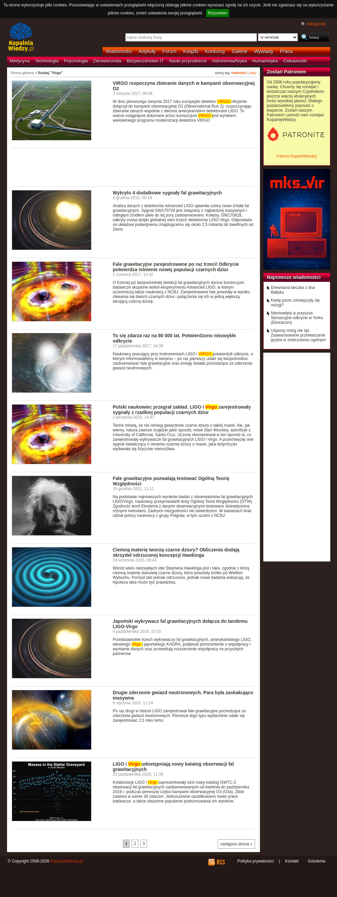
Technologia (47, 60)
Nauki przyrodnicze (188, 60)
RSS (220, 862)
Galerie (239, 51)
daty (253, 73)
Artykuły (147, 51)
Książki (191, 51)
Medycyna (20, 60)
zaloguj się (316, 23)
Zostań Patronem (287, 71)
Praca (286, 51)
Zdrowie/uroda (107, 60)
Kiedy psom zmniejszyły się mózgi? (295, 302)
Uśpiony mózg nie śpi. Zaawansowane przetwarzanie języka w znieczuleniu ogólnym (298, 335)
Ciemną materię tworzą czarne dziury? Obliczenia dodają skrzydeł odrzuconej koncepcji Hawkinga (176, 552)
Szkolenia (316, 861)
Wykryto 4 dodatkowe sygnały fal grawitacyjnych (167, 192)
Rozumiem (217, 13)
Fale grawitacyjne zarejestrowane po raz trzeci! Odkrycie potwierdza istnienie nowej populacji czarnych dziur (176, 266)
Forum (169, 51)
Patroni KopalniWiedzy (296, 156)
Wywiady (263, 51)
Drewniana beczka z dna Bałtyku (293, 290)
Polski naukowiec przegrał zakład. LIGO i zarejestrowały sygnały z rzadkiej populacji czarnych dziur (182, 409)
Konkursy (215, 51)
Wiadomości (119, 51)
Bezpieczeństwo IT (145, 60)
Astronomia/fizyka (229, 60)
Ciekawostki (295, 60)
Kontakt (292, 861)
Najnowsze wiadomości (294, 277)
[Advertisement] (134, 167)
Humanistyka (265, 60)
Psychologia (76, 60)
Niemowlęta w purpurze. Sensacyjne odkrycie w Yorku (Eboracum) (297, 318)
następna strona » (236, 844)
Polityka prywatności (255, 861)
